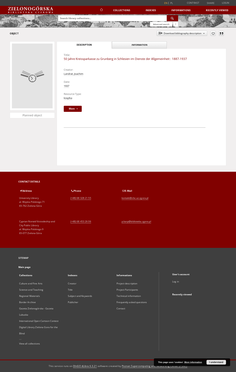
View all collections (29, 343)
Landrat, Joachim (73, 74)
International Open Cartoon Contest (39, 321)
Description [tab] (84, 45)
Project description (127, 283)
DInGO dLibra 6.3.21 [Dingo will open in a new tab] (85, 366)
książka (68, 98)
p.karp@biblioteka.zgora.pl (136, 221)
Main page (24, 267)
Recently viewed (217, 10)
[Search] (172, 18)
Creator (72, 283)
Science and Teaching (31, 289)
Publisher (73, 302)
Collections (121, 10)
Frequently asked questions (132, 302)
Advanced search (161, 24)
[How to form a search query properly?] (175, 24)
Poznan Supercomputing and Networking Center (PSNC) (154, 366)
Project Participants (127, 289)
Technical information (129, 296)
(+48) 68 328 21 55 (80, 198)
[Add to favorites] (213, 33)
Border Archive (27, 302)
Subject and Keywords (80, 296)
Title (70, 289)
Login (225, 2)
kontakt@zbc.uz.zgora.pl (135, 198)
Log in (175, 281)
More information (193, 362)
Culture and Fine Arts (31, 283)
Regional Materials (29, 296)
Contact (121, 308)
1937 (66, 86)
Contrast (193, 2)
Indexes (151, 10)
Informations (181, 10)
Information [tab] (139, 44)
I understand (216, 362)
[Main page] (101, 10)
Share (210, 3)
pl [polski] (171, 3)
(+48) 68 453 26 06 (80, 221)
